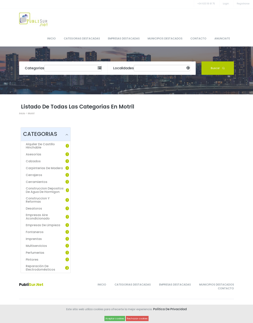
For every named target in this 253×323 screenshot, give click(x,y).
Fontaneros (35, 232)
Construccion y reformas (38, 200)
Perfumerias (35, 252)
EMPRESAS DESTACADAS (124, 38)
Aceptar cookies (114, 318)
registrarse (243, 3)
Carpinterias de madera (44, 168)
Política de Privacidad (170, 309)
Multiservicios (36, 246)
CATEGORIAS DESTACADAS (82, 38)
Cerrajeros (34, 175)
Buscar (218, 68)
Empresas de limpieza (43, 225)
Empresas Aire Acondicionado (38, 216)
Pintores (32, 259)
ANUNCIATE (222, 38)
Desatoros (34, 208)
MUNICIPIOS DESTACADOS (165, 38)
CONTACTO (198, 38)
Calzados (33, 161)
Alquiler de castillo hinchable (40, 146)
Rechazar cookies (137, 318)
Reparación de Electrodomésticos (40, 267)
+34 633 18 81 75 (206, 3)
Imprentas (34, 239)
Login (226, 3)
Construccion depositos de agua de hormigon (45, 190)
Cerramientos (36, 182)
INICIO (51, 38)
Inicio (22, 113)
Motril (31, 113)
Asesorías (33, 154)
